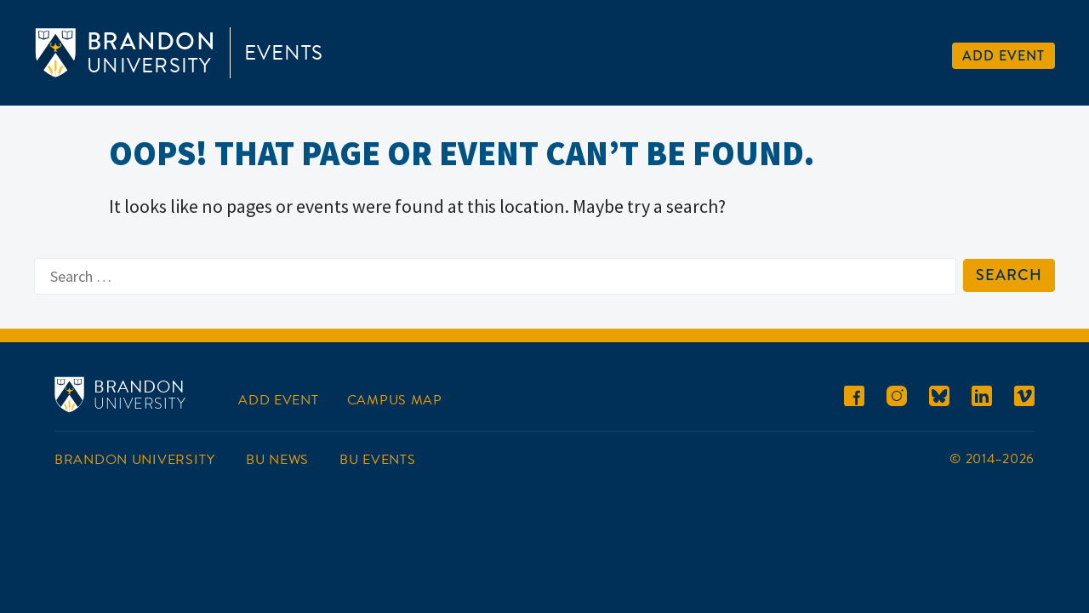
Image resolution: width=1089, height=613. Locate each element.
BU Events (377, 460)
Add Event (1003, 56)
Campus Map (394, 400)
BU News (277, 460)
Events (283, 52)
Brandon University (134, 460)
